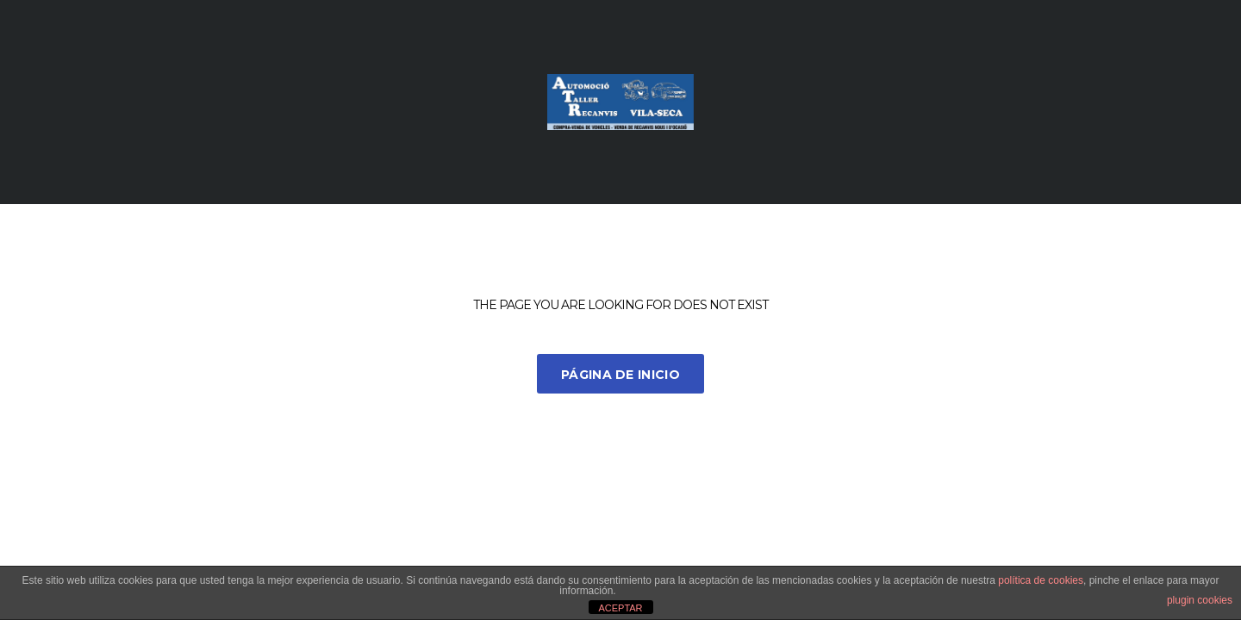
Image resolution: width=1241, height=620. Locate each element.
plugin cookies (1199, 600)
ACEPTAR (620, 608)
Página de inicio (620, 374)
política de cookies (1040, 580)
